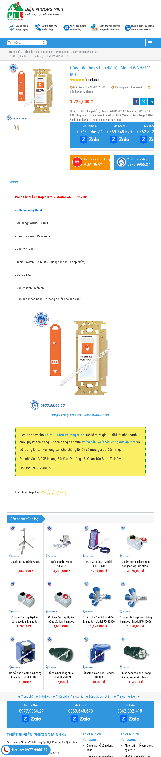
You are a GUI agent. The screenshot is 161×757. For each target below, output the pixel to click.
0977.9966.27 (89, 131)
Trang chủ (25, 696)
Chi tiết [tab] (14, 182)
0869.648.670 (119, 131)
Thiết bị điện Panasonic (68, 696)
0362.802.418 (129, 711)
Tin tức (119, 696)
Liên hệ (134, 696)
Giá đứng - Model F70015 (25, 562)
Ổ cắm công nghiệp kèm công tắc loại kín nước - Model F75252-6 (136, 566)
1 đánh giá (92, 80)
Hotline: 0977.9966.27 (25, 750)
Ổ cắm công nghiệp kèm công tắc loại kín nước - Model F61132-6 (62, 622)
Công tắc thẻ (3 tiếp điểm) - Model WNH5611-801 (80, 415)
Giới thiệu (43, 696)
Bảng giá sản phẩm (98, 696)
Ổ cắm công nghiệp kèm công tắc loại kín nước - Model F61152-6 (25, 622)
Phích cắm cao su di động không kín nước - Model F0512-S (136, 677)
